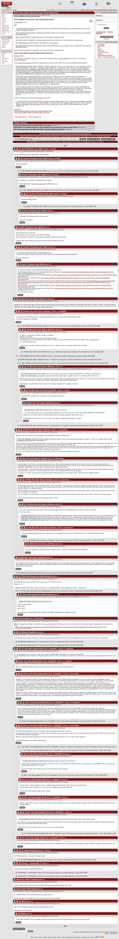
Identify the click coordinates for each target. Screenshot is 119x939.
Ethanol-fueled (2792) (29, 196)
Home (32, 937)
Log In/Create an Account (70, 136)
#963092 (57, 161)
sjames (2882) (27, 392)
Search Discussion (104, 136)
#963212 (56, 728)
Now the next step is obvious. (33, 299)
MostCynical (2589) (26, 332)
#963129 (55, 852)
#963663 (63, 756)
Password (99, 20)
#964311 (53, 840)
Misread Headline (28, 632)
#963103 (55, 621)
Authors (4, 21)
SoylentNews (6, 5)
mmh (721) (19, 151)
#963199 (64, 196)
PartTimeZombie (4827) (24, 313)
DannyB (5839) (21, 229)
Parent (18, 167)
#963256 (58, 482)
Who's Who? (5, 58)
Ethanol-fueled (65, 171)
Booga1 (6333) (23, 266)
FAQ (3, 16)
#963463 (59, 814)
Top (82, 136)
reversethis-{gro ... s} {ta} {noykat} (40, 177)
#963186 (87, 405)
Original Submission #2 (34, 117)
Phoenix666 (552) (20, 903)
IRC (3, 55)
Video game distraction (26, 889)
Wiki (3, 57)
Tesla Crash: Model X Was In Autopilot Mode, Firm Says (32, 112)
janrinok (21, 15)
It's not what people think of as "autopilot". (39, 648)
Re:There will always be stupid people (37, 591)
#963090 (50, 151)
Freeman (100, 53)
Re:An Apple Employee (31, 860)
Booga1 (100, 49)
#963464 (56, 891)
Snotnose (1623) (24, 482)
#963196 (55, 865)
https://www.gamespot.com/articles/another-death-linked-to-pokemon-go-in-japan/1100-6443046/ (85, 275)
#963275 (59, 332)
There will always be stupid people (36, 576)
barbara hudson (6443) (27, 369)
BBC (99, 47)
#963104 (55, 634)
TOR (3, 63)
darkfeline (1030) (22, 728)
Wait (23, 901)
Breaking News (6, 41)
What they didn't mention (27, 879)
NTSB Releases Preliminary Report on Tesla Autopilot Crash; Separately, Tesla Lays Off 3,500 (45, 127)
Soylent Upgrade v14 (38, 184)
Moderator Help (18, 929)
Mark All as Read (93, 139)
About (3, 14)
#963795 (58, 782)
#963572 (62, 546)
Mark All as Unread (108, 139)
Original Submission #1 (20, 117)
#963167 (56, 676)
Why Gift (106, 38)
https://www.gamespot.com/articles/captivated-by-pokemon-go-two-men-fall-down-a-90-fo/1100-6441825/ (75, 278)
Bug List (4, 60)
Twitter (4, 53)
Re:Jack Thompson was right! (35, 158)
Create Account (6, 32)
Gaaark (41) (19, 578)
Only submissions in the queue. (106, 10)
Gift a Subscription (107, 37)
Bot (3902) (24, 213)
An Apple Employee (29, 850)
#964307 (55, 799)
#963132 (84, 369)
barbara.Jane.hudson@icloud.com (44, 369)
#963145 (59, 392)
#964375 (53, 266)
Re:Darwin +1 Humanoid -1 (28, 872)
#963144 (54, 559)
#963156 (54, 663)
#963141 (80, 177)
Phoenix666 (101, 46)
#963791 (53, 903)
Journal (85, 177)
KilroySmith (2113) (22, 676)
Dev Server (5, 61)
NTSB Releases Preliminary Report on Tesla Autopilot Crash (33, 111)
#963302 (58, 705)
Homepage (70, 196)
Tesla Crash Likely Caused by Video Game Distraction (36, 13)
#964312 (51, 916)
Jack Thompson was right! (32, 149)
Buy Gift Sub (5, 30)
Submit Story (5, 27)
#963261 (54, 882)
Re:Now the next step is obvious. (37, 311)
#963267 (59, 530)
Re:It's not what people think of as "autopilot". (37, 661)
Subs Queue (5, 29)
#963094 (55, 301)
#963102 (51, 578)
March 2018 (101, 50)
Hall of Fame (5, 25)
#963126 (55, 651)
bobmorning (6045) (21, 865)
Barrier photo (22, 618)
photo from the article (31, 533)
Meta (3, 46)
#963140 (56, 229)
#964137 (49, 249)
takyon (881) (24, 177)
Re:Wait (21, 913)
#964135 (53, 213)
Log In (3, 33)
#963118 (54, 432)
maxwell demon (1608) (29, 756)
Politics (4, 47)
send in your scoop (86, 10)
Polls (3, 24)
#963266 (57, 506)
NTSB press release (103, 52)
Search (4, 22)
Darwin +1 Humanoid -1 (31, 863)
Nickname (99, 15)
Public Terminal (102, 25)
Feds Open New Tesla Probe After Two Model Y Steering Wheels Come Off (38, 129)
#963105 (59, 313)
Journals (4, 17)
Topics (3, 19)
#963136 (59, 461)
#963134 (82, 597)
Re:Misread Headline (25, 642)
